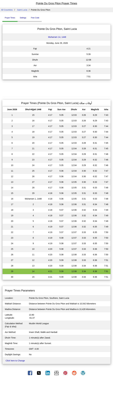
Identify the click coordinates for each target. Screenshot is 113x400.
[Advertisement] (56, 89)
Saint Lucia (22, 10)
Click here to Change (15, 360)
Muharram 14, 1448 (57, 37)
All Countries (7, 10)
